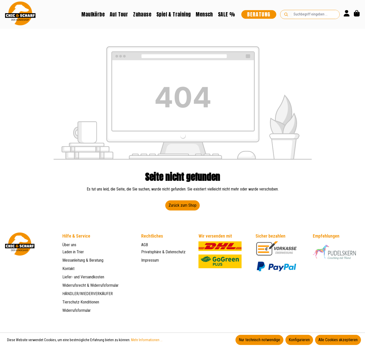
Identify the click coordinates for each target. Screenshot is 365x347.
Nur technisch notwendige (259, 339)
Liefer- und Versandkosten (83, 277)
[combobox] (315, 14)
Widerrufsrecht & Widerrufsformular (90, 285)
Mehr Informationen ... (146, 340)
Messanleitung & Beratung (82, 260)
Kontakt (68, 268)
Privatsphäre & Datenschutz (163, 251)
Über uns (69, 244)
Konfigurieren (299, 339)
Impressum (150, 260)
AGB (144, 244)
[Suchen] (286, 14)
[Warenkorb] (357, 14)
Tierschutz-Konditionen (80, 302)
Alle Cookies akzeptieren (338, 339)
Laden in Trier (73, 251)
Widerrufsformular (76, 310)
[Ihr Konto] (346, 14)
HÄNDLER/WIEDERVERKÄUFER (87, 293)
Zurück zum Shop (182, 205)
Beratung (258, 14)
